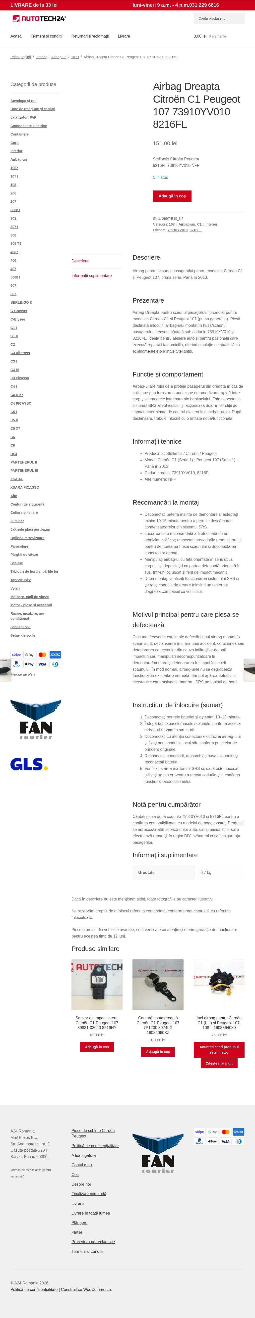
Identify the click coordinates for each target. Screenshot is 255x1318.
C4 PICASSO (21, 403)
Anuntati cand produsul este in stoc (219, 1050)
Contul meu (81, 1165)
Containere (19, 134)
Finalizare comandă (88, 1194)
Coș (74, 1175)
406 (13, 260)
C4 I (13, 386)
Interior (41, 57)
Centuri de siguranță (27, 504)
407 (13, 269)
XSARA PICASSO (24, 487)
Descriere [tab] (79, 261)
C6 (12, 437)
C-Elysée (17, 319)
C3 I (13, 361)
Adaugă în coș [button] (97, 1047)
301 (13, 218)
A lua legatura (83, 1155)
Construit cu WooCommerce (86, 1289)
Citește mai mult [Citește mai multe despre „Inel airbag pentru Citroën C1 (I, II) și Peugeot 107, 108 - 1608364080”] (219, 1063)
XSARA (16, 479)
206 (13, 193)
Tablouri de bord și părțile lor (34, 571)
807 (13, 294)
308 (13, 235)
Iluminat (17, 521)
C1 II (14, 336)
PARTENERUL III (24, 470)
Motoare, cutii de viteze (29, 597)
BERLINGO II (21, 302)
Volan (15, 588)
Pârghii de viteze (24, 555)
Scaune (16, 563)
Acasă (15, 36)
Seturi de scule (22, 635)
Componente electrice (28, 126)
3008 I (15, 210)
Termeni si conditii (46, 36)
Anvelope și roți (23, 101)
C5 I (13, 412)
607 (13, 285)
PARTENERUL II (23, 462)
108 (13, 185)
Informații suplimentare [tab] (91, 276)
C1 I (200, 224)
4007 (14, 252)
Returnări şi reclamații (90, 36)
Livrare (124, 36)
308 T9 (15, 243)
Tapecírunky (20, 580)
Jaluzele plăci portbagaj (30, 529)
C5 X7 (15, 428)
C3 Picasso (19, 378)
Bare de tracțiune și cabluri (32, 109)
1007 (14, 168)
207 (13, 201)
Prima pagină (20, 57)
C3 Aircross (20, 353)
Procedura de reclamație (93, 1242)
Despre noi (81, 1184)
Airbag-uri (58, 57)
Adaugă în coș (172, 196)
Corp (14, 143)
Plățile (76, 1232)
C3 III (14, 370)
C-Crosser (18, 311)
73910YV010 (178, 230)
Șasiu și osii (20, 627)
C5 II (14, 420)
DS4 (13, 454)
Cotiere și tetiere (24, 513)
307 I (14, 227)
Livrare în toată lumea (90, 1213)
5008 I (15, 277)
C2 (12, 344)
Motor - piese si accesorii (31, 605)
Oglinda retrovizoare (27, 538)
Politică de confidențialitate (95, 1146)
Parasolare (19, 546)
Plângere (79, 1223)
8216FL (195, 230)
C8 (12, 445)
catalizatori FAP (23, 117)
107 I (75, 57)
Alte (13, 496)
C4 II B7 (16, 395)
